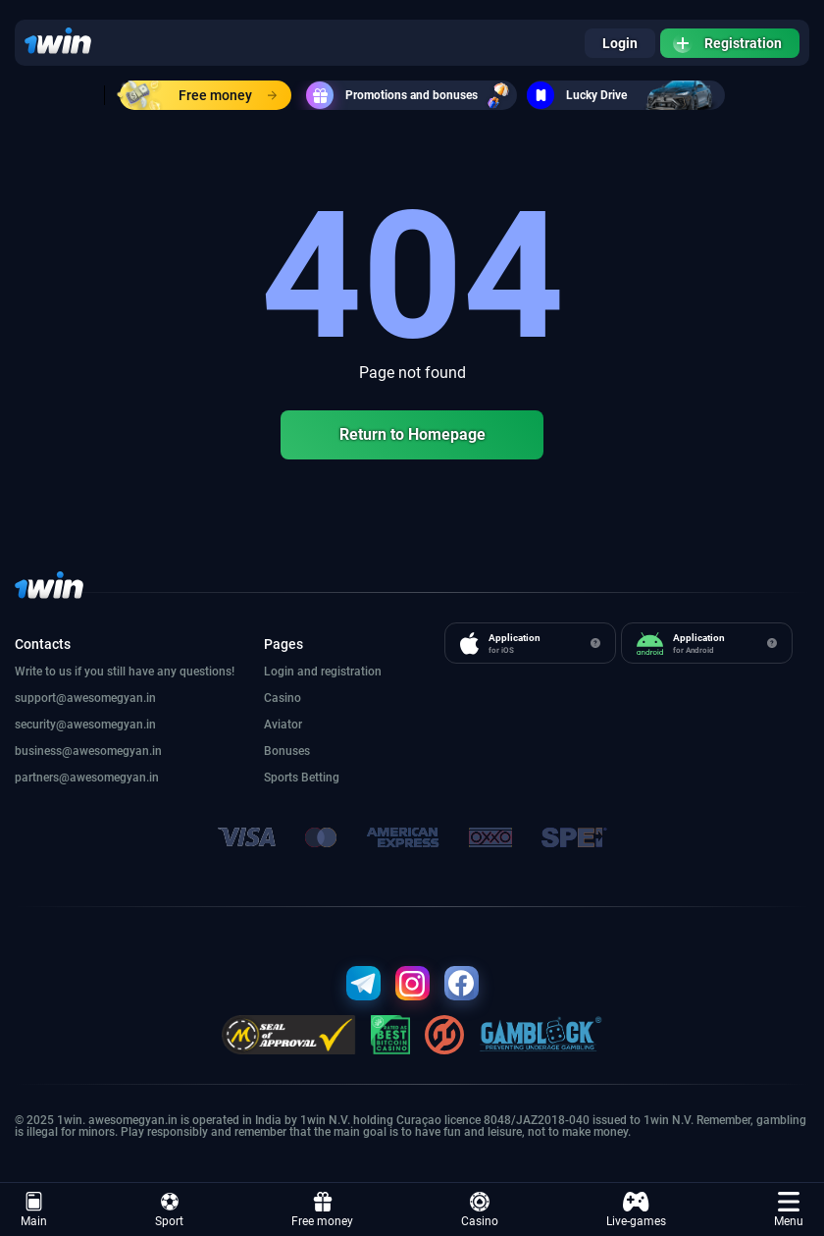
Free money (198, 95)
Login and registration (323, 671)
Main (34, 1210)
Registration (727, 43)
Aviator (283, 724)
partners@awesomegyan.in (87, 777)
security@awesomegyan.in (85, 724)
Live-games (636, 1210)
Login (620, 43)
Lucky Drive (626, 95)
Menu (788, 1210)
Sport (169, 1210)
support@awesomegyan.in (85, 698)
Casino (479, 1210)
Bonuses (287, 751)
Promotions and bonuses (411, 95)
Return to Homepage (412, 434)
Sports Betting (301, 777)
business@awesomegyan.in (88, 751)
